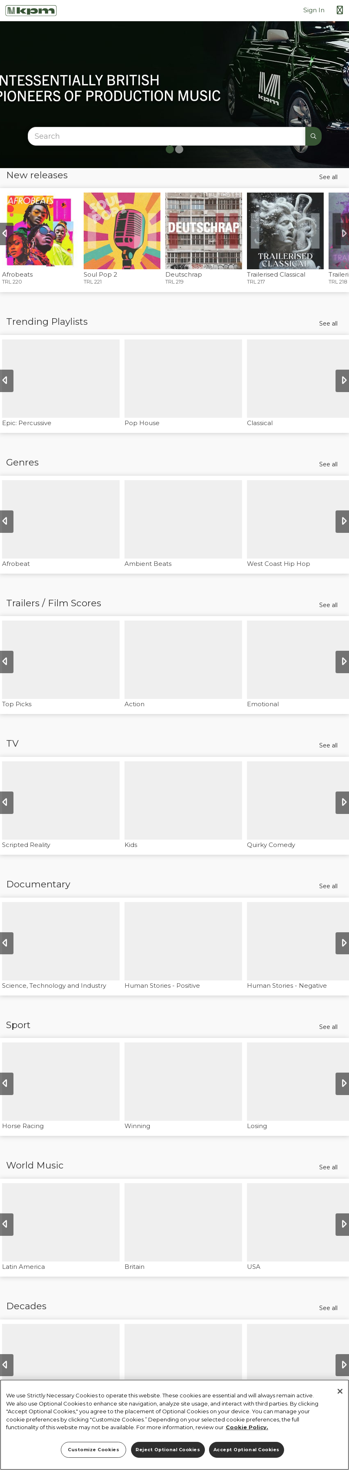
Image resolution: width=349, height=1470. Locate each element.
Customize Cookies (93, 1449)
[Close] (340, 1391)
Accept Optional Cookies (246, 1449)
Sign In (314, 10)
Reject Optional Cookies (168, 1449)
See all (328, 177)
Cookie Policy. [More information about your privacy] (247, 1427)
